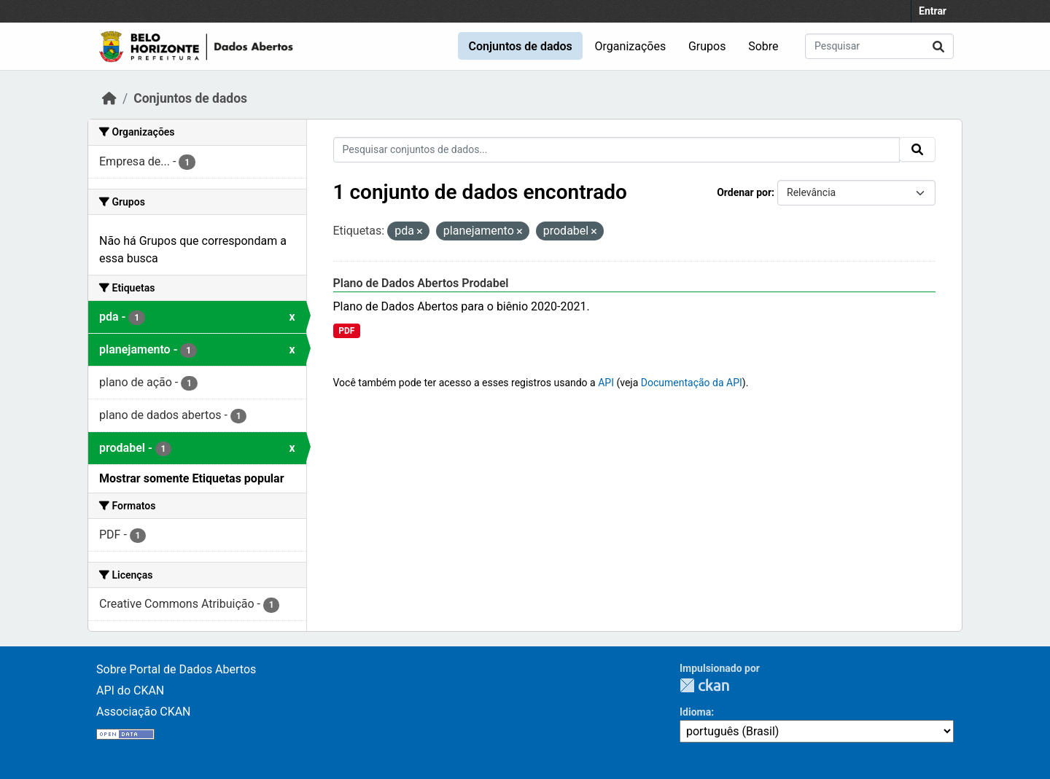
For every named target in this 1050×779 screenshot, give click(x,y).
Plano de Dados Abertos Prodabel (421, 283)
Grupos (707, 46)
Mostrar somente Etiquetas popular (191, 478)
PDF (346, 331)
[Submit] (938, 46)
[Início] (109, 98)
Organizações (630, 46)
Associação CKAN (143, 712)
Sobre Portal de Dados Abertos (176, 669)
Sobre (763, 46)
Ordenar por (744, 192)
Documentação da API (691, 382)
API (606, 382)
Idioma (695, 712)
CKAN (704, 685)
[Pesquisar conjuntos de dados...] (879, 46)
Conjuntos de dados (520, 46)
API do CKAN (130, 690)
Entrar (932, 11)
